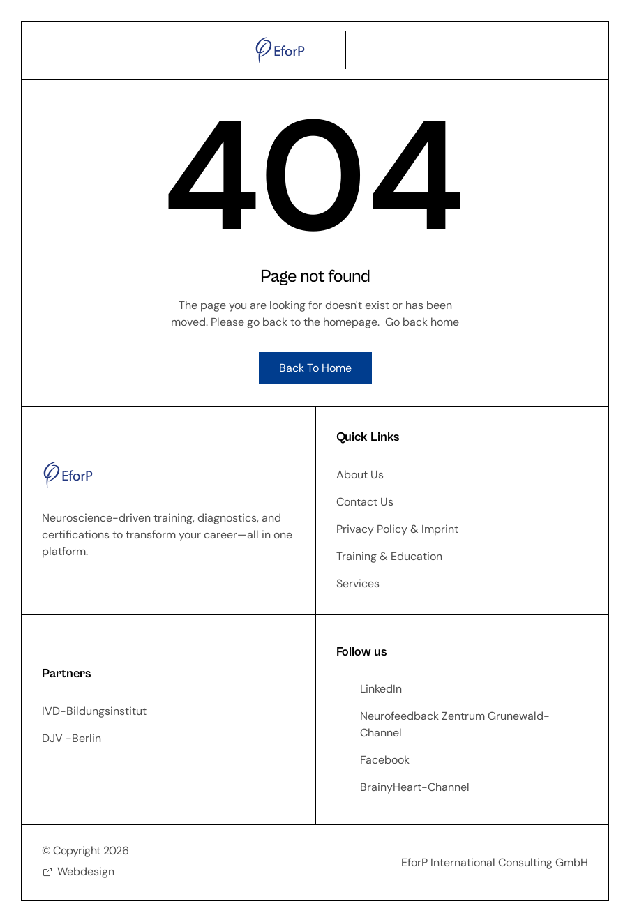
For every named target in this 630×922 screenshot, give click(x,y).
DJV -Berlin (71, 738)
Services (358, 583)
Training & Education (389, 556)
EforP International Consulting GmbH (494, 862)
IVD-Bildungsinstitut (94, 711)
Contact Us (364, 501)
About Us (360, 474)
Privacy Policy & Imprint (397, 529)
